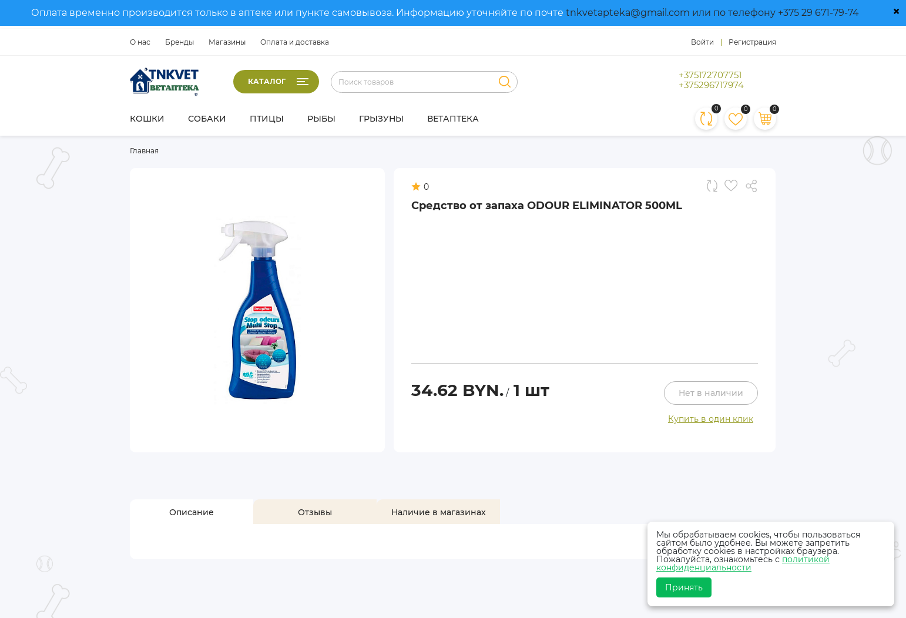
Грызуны (381, 118)
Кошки (147, 118)
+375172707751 (710, 75)
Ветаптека (453, 118)
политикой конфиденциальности (743, 563)
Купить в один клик (710, 419)
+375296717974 (711, 85)
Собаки (207, 118)
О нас (140, 42)
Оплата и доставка (294, 42)
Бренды (179, 42)
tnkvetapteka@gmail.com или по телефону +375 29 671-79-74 (712, 12)
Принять (684, 587)
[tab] (191, 512)
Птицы (267, 118)
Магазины (227, 42)
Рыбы (321, 118)
